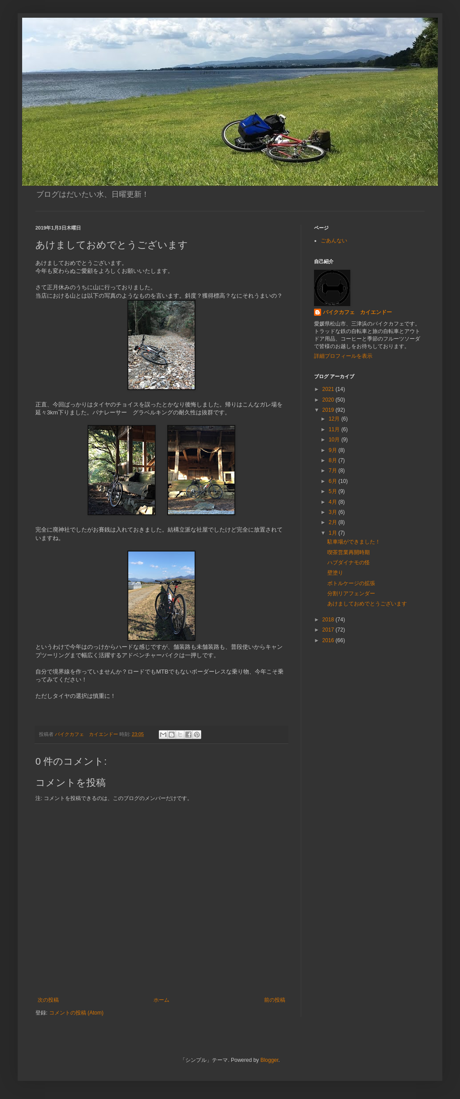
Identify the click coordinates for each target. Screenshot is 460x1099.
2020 (329, 400)
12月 (335, 419)
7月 (333, 470)
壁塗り (335, 573)
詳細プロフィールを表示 (343, 356)
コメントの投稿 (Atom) (76, 1013)
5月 (333, 491)
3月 (333, 512)
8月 (333, 460)
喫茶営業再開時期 (348, 552)
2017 (329, 630)
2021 (329, 389)
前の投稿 (274, 1000)
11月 (335, 429)
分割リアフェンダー (351, 593)
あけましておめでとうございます (367, 604)
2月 (333, 522)
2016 (329, 640)
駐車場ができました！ (353, 542)
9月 (333, 450)
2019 (329, 410)
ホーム (161, 1000)
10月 (335, 440)
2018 (329, 620)
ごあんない (334, 240)
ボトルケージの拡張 (351, 583)
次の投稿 (48, 1000)
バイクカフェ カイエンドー (357, 312)
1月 (333, 533)
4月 (333, 502)
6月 (333, 481)
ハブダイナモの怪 (348, 562)
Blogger (270, 1060)
